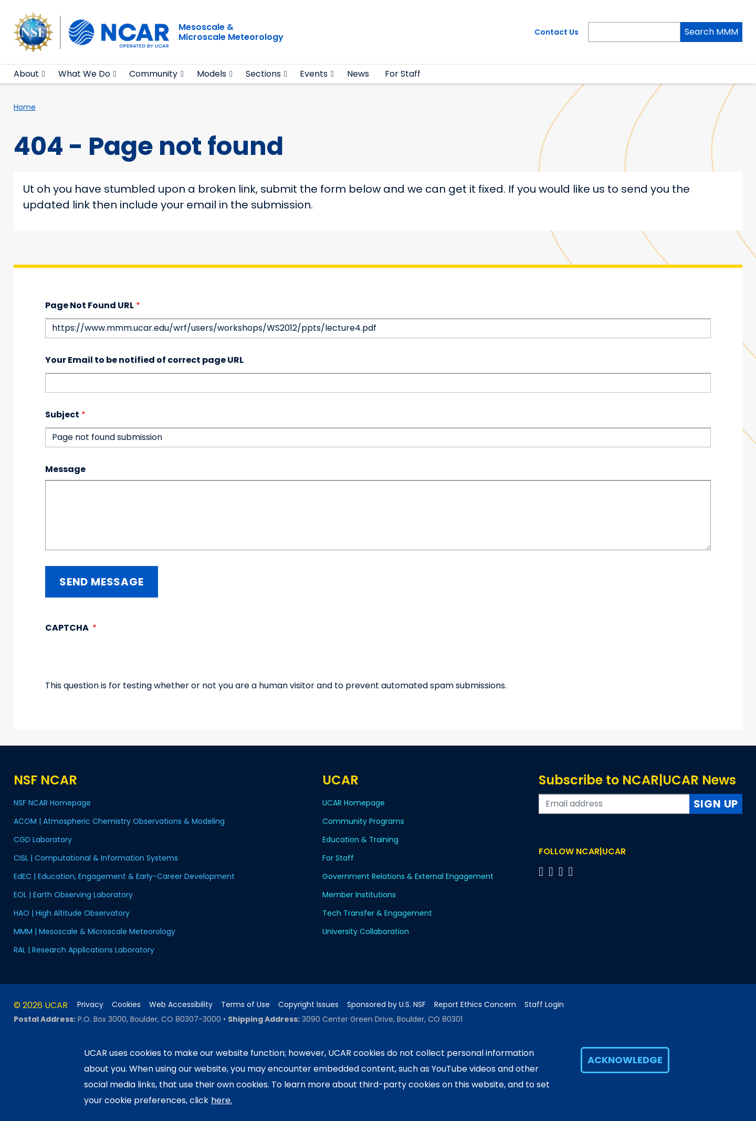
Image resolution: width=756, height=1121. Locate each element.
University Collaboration (365, 931)
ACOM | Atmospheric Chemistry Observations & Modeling (119, 821)
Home (25, 107)
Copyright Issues (308, 1005)
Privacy (90, 1005)
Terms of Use (245, 1005)
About (26, 74)
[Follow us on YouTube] (572, 871)
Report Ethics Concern (475, 1005)
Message (65, 469)
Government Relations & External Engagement (408, 876)
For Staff (403, 74)
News (358, 74)
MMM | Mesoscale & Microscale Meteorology (94, 931)
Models (211, 74)
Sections (263, 74)
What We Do (84, 74)
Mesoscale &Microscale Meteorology (231, 32)
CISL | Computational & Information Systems (96, 858)
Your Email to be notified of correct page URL (144, 360)
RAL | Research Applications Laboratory (84, 950)
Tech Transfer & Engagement (377, 913)
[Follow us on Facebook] (543, 871)
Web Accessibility (181, 1005)
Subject (62, 414)
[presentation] (125, 658)
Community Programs (363, 821)
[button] (44, 74)
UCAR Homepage (353, 803)
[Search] (634, 32)
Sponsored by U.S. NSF (386, 1005)
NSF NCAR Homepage (52, 803)
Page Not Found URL (89, 305)
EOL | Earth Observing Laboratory (73, 894)
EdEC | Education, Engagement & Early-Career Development (124, 876)
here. (221, 1100)
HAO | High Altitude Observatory (72, 913)
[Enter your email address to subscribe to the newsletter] (614, 804)
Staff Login (544, 1005)
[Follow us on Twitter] (552, 871)
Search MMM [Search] (711, 32)
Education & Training (360, 839)
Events (314, 74)
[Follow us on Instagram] (562, 871)
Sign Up (716, 804)
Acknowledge (625, 1059)
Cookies (126, 1005)
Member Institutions (359, 894)
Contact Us (556, 32)
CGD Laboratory (43, 839)
